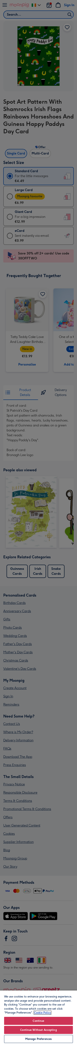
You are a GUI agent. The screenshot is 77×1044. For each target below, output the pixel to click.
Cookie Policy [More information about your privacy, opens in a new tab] (42, 1012)
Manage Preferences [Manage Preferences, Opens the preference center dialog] (38, 1039)
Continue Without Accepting (38, 1029)
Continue (38, 1020)
